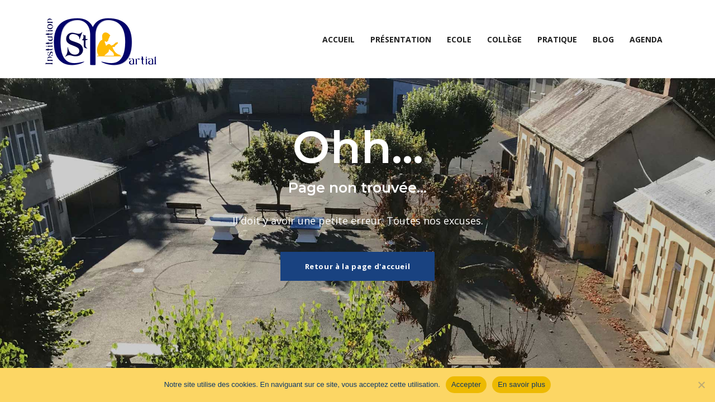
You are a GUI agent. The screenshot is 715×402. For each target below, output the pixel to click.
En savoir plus (521, 384)
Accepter (466, 384)
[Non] (701, 384)
